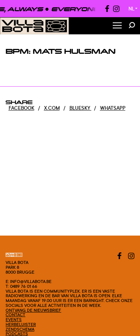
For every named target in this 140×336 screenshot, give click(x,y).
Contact (15, 315)
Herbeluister (21, 324)
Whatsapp (112, 108)
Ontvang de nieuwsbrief (33, 310)
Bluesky (80, 108)
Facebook (21, 108)
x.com (52, 108)
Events (14, 320)
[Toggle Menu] (117, 26)
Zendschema (20, 329)
